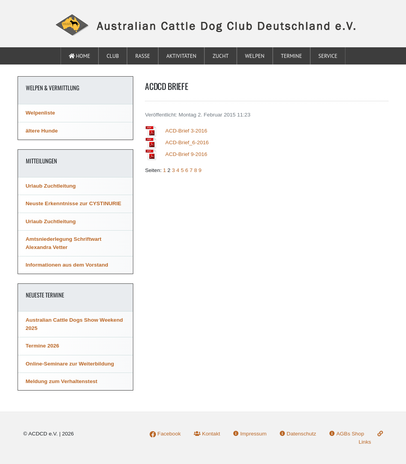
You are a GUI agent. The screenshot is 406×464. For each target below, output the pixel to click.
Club (113, 55)
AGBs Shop (346, 434)
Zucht (221, 55)
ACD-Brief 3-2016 (186, 131)
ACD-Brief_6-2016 (187, 142)
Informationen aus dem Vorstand (67, 265)
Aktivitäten (181, 55)
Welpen (255, 55)
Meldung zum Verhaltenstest (62, 381)
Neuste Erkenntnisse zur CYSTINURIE (74, 203)
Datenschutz (298, 434)
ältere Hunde (42, 131)
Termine (291, 55)
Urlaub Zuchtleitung (51, 186)
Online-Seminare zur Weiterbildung (70, 364)
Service (328, 55)
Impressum (249, 434)
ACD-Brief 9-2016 (186, 154)
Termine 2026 (42, 346)
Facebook (165, 434)
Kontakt (207, 434)
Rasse (142, 55)
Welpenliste (40, 113)
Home (79, 55)
